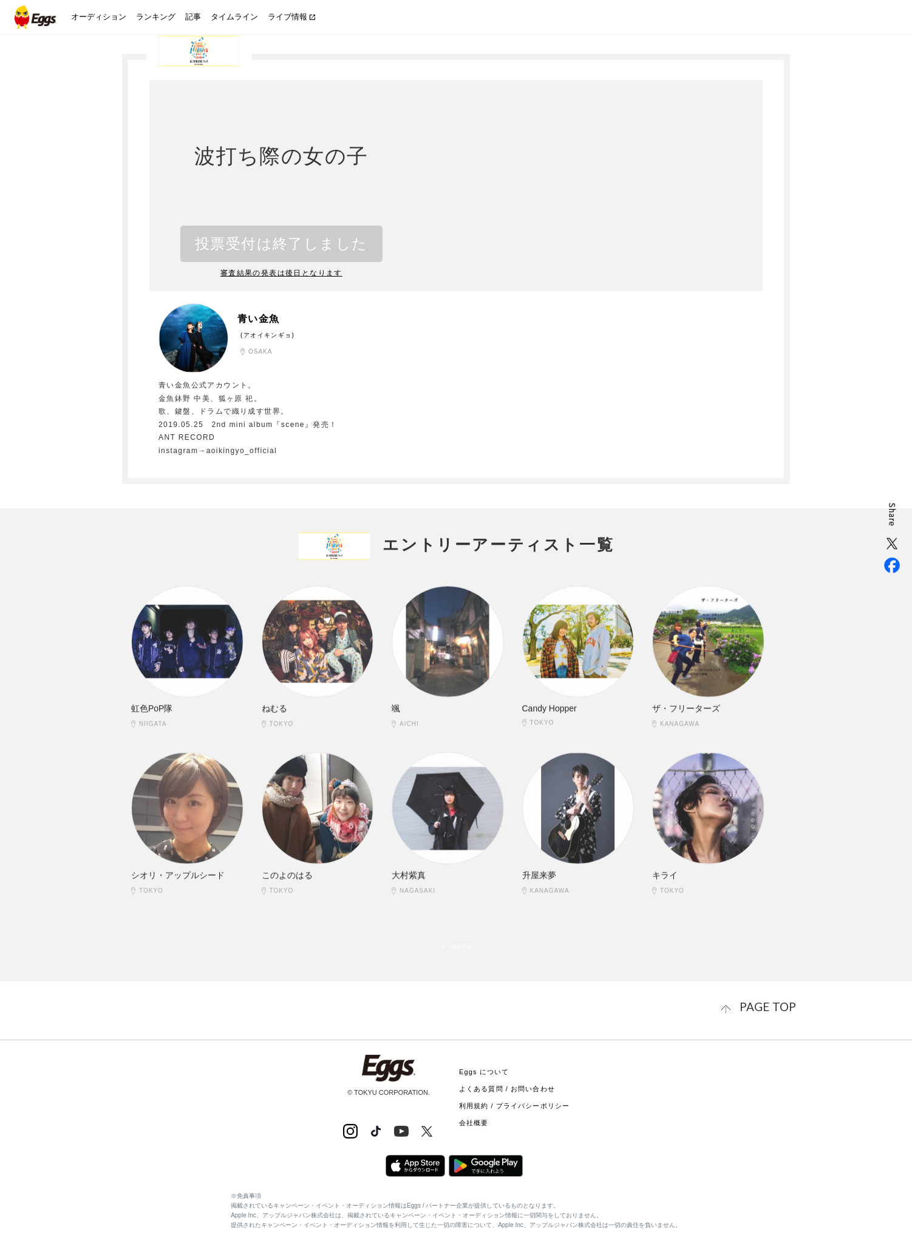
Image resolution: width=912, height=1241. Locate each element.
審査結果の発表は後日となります (281, 273)
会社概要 (473, 1119)
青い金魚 (263, 318)
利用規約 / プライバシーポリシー (514, 1102)
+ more (456, 946)
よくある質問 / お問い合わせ (507, 1085)
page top (775, 1005)
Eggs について (484, 1068)
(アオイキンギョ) (267, 334)
